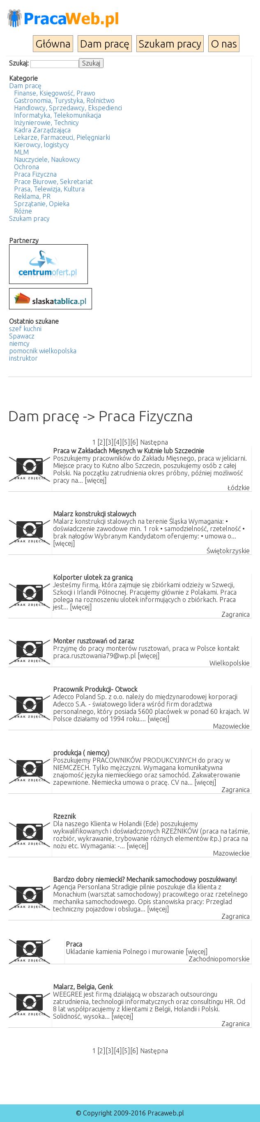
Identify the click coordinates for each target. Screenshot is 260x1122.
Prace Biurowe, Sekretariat (53, 181)
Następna (154, 442)
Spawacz (22, 336)
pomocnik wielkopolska (42, 350)
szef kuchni (25, 328)
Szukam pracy (170, 44)
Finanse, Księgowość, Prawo (54, 93)
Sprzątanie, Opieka (41, 203)
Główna (53, 44)
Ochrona (26, 166)
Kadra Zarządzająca (42, 130)
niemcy (19, 343)
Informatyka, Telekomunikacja (57, 115)
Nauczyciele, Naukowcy (47, 159)
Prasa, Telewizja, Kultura (49, 189)
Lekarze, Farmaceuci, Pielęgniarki (62, 137)
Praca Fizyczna (35, 174)
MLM (21, 152)
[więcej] (96, 480)
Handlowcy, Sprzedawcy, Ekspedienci (68, 107)
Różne (23, 211)
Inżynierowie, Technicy (46, 122)
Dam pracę (104, 44)
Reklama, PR (32, 196)
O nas (224, 44)
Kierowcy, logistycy (41, 144)
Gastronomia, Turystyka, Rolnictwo (64, 100)
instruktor (23, 358)
